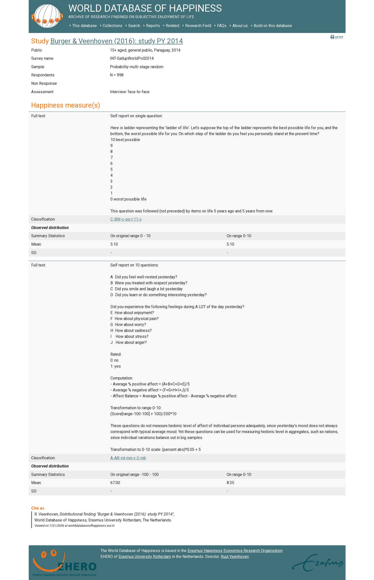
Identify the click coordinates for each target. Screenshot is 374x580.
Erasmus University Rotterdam (145, 556)
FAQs (221, 25)
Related (172, 25)
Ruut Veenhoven (235, 556)
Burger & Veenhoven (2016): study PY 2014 (116, 41)
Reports (153, 25)
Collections (112, 25)
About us (240, 25)
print (336, 37)
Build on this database (273, 25)
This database (84, 25)
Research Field (198, 25)
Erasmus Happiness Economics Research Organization (235, 550)
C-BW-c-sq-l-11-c (126, 219)
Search (134, 25)
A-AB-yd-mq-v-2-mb (128, 458)
